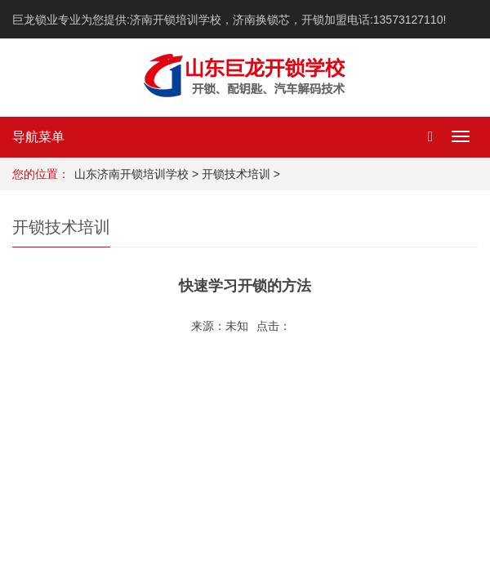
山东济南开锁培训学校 (131, 173)
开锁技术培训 (236, 173)
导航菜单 (38, 137)
